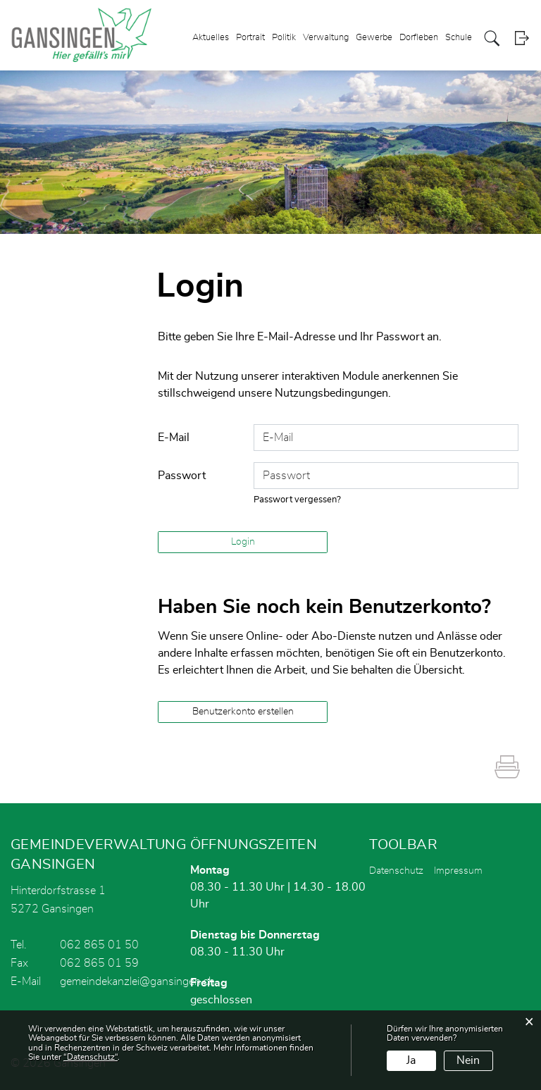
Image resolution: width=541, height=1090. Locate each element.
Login (521, 38)
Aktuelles (210, 37)
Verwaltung (326, 37)
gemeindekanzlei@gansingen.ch (137, 981)
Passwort (182, 475)
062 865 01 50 (99, 944)
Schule (458, 37)
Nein (468, 1060)
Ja (411, 1060)
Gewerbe (374, 37)
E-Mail (173, 437)
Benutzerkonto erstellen (243, 712)
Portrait (250, 37)
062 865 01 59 (99, 963)
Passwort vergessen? (297, 499)
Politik (284, 37)
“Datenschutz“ (90, 1057)
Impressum (458, 871)
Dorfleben (418, 37)
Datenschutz (396, 871)
